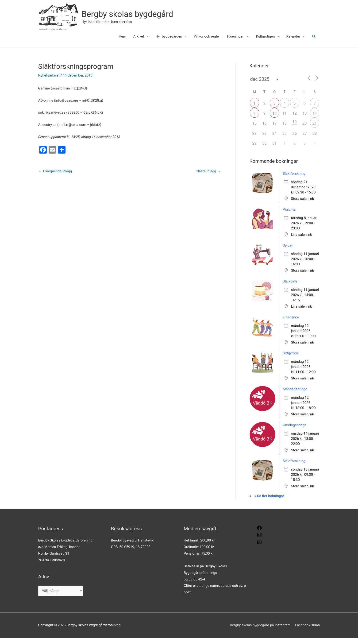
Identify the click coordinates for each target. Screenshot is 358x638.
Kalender (293, 36)
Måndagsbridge (295, 389)
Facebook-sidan (307, 625)
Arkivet (138, 36)
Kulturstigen (265, 36)
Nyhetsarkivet (49, 75)
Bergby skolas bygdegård (127, 14)
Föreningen (235, 36)
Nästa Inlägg (208, 171)
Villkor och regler (207, 36)
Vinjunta (289, 209)
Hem (122, 36)
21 (314, 123)
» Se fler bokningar (269, 496)
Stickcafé (290, 281)
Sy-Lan (288, 245)
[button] (314, 36)
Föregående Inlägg (55, 171)
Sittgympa (291, 353)
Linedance (291, 317)
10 (274, 113)
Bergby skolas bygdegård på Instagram (260, 625)
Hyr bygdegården (169, 36)
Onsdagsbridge (295, 425)
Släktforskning (294, 173)
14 (314, 113)
